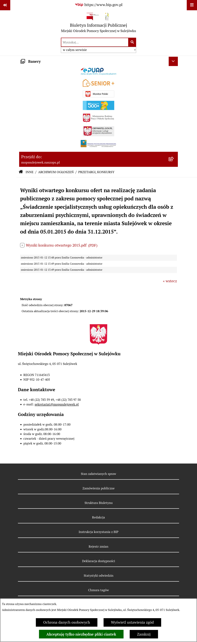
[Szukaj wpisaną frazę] (132, 42)
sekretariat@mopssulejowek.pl (57, 404)
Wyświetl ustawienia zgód (132, 622)
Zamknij (144, 634)
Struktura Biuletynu (99, 503)
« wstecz (170, 281)
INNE (30, 172)
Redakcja (98, 517)
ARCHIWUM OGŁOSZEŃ (56, 172)
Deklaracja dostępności (98, 561)
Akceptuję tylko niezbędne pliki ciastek (81, 634)
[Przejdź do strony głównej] (98, 23)
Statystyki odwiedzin (98, 576)
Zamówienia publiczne (98, 488)
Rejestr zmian (98, 546)
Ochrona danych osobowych (66, 622)
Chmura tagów (98, 590)
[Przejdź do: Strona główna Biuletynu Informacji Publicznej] (21, 172)
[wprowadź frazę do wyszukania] (95, 42)
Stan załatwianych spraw (98, 474)
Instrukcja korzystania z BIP (98, 532)
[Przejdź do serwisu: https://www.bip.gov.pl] (98, 5)
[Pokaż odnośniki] (5, 5)
